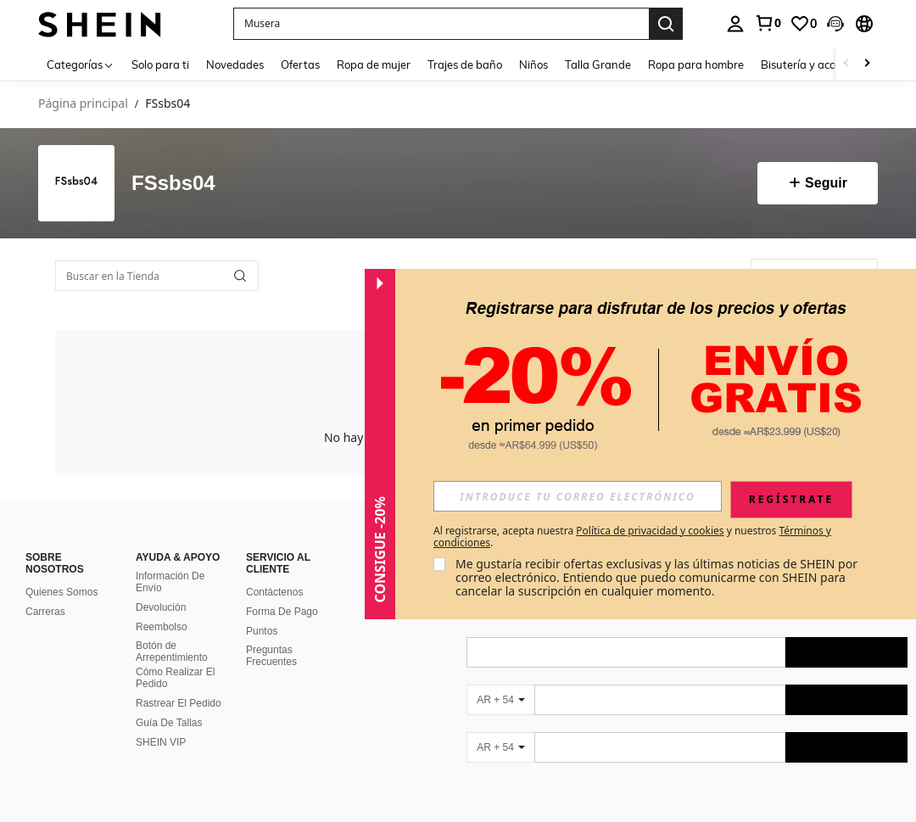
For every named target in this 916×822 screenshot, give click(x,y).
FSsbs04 (173, 183)
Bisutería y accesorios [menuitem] (815, 64)
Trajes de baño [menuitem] (464, 64)
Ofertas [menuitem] (300, 64)
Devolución (161, 607)
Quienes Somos (61, 592)
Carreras (45, 612)
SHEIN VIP (161, 742)
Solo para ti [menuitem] (160, 64)
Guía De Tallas (169, 723)
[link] (767, 23)
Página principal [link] (83, 104)
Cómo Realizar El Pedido (175, 678)
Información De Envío (170, 582)
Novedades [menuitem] (235, 64)
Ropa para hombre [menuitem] (696, 64)
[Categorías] (80, 64)
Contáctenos (274, 592)
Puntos (261, 631)
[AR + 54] (500, 700)
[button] (441, 24)
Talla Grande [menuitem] (598, 64)
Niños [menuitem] (533, 64)
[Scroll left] (846, 64)
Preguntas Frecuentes (271, 656)
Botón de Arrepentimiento (172, 651)
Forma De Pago (282, 612)
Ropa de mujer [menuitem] (374, 64)
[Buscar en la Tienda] (157, 275)
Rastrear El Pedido (178, 703)
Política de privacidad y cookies (649, 530)
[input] (577, 496)
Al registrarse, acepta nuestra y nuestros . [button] (632, 537)
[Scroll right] (867, 64)
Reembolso (161, 627)
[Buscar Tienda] (240, 275)
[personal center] (735, 24)
